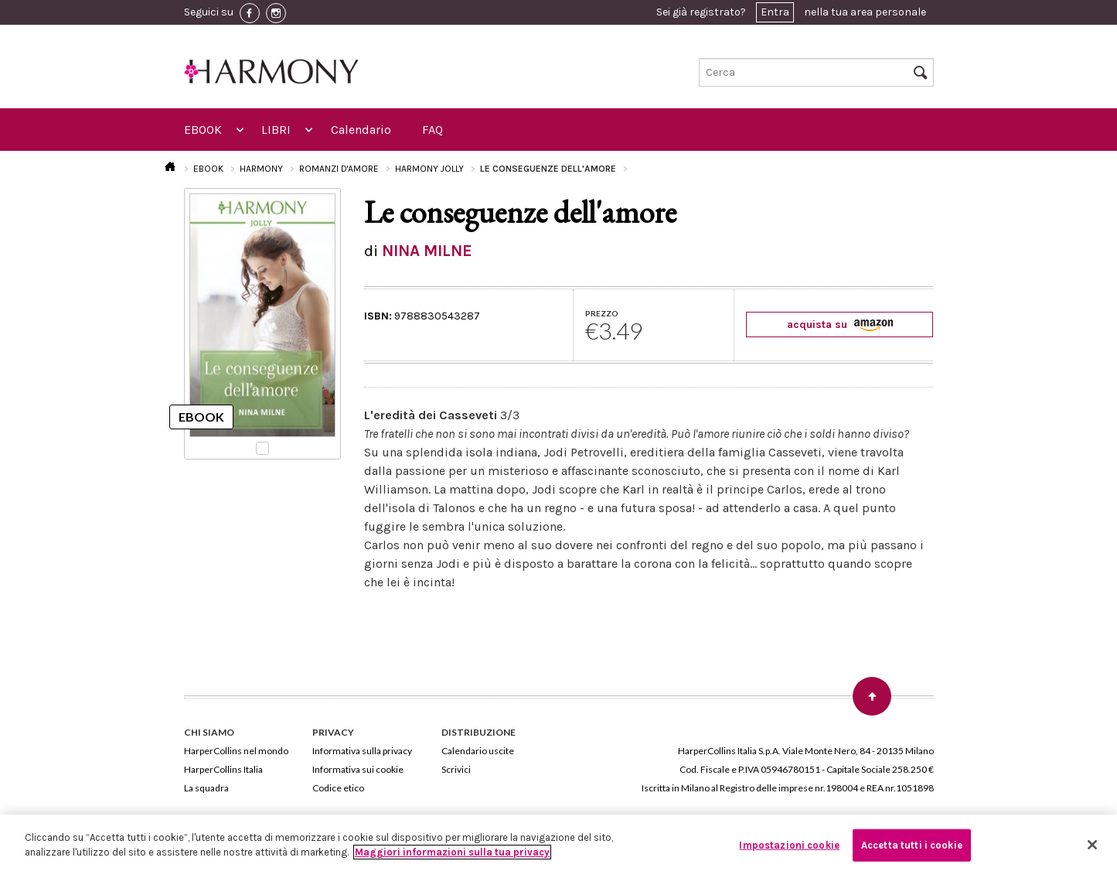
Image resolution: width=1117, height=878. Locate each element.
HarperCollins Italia (223, 769)
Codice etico (338, 788)
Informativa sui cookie (358, 769)
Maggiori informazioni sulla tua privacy (452, 852)
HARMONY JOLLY (429, 168)
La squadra (206, 788)
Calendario (361, 129)
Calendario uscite (477, 751)
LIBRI (276, 129)
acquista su (840, 324)
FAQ (432, 129)
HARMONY (261, 168)
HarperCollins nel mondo (236, 751)
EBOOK (203, 129)
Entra (775, 12)
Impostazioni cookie (789, 845)
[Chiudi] (1092, 845)
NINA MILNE (427, 250)
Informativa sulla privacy (362, 751)
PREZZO (601, 313)
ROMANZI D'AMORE (339, 168)
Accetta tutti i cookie (911, 845)
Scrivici (456, 769)
